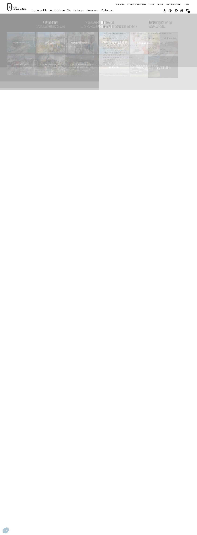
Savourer (92, 10)
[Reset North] (184, 147)
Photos (122, 76)
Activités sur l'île (60, 10)
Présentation (77, 76)
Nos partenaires (58, 529)
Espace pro (119, 4)
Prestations (96, 76)
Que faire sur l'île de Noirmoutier (27, 17)
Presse (151, 4)
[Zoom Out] (184, 143)
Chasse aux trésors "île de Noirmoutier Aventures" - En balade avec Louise (157, 454)
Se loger (78, 10)
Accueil (10, 17)
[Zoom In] (184, 139)
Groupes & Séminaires (136, 4)
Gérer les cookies (42, 529)
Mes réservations (173, 4)
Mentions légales (26, 529)
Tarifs (110, 76)
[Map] (158, 156)
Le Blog (160, 4)
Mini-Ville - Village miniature (24, 454)
